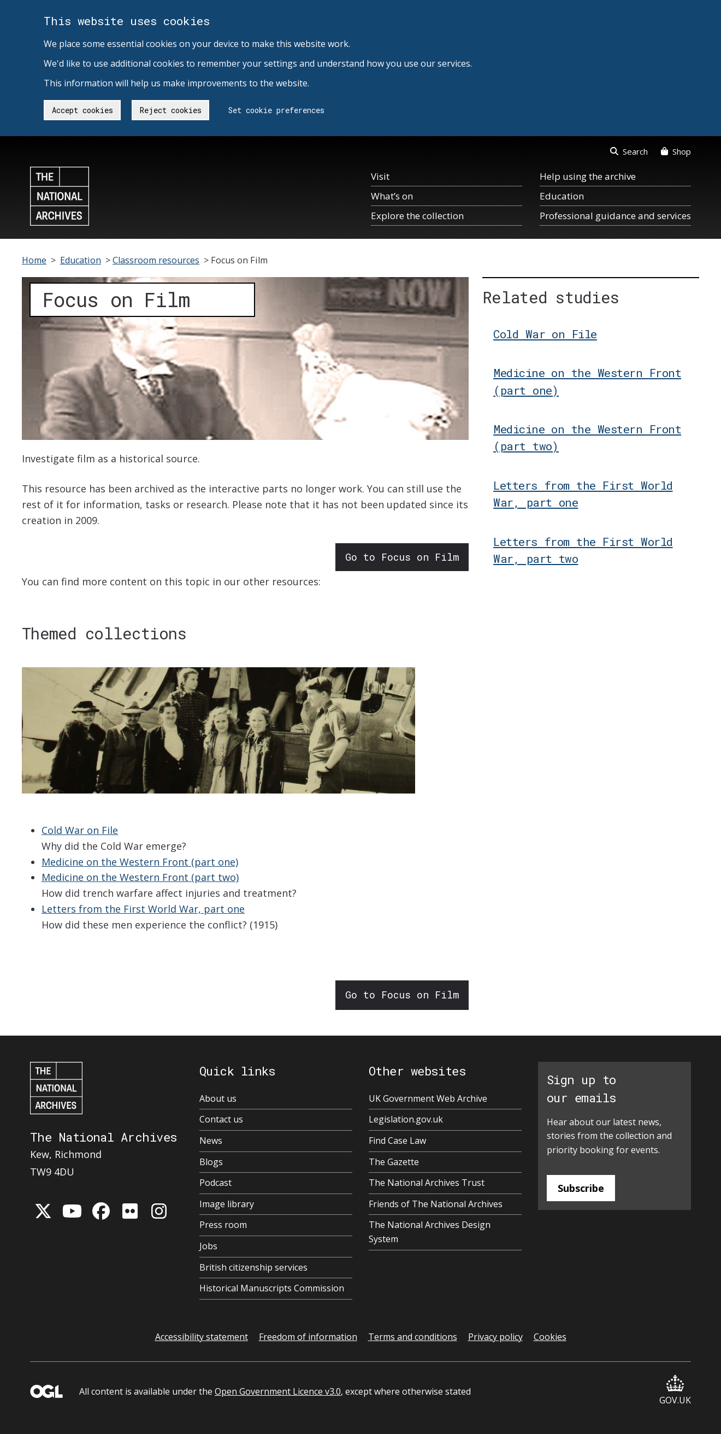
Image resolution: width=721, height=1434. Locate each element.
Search (629, 151)
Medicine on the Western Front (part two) (140, 877)
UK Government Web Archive (428, 1098)
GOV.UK (675, 1390)
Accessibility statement (201, 1337)
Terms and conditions (412, 1337)
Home (34, 260)
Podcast (215, 1183)
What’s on (392, 196)
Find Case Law (397, 1141)
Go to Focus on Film (402, 556)
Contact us (221, 1119)
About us (218, 1098)
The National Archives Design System (429, 1232)
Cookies (550, 1337)
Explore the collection (417, 215)
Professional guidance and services (615, 215)
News (210, 1141)
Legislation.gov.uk (406, 1119)
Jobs (208, 1246)
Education (562, 196)
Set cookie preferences (276, 110)
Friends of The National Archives (436, 1204)
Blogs (211, 1162)
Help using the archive (588, 176)
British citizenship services (253, 1267)
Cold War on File (80, 830)
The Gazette (394, 1162)
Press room (223, 1225)
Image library (226, 1204)
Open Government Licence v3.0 (278, 1391)
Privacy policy (495, 1337)
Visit (380, 176)
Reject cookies (171, 110)
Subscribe (581, 1188)
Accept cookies (82, 110)
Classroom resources (156, 260)
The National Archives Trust (426, 1183)
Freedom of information (308, 1337)
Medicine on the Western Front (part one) (140, 861)
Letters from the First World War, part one (143, 908)
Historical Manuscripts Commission (271, 1288)
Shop (676, 151)
